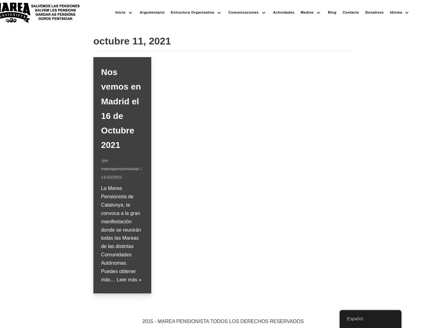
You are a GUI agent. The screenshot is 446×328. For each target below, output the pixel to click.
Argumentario (152, 12)
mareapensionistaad (120, 168)
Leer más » (129, 279)
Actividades (283, 12)
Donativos (374, 12)
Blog (332, 12)
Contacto (351, 12)
